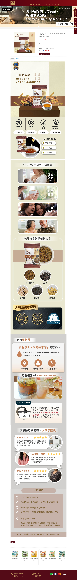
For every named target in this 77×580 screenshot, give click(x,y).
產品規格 (12, 58)
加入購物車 (42, 54)
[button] (32, 4)
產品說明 (17, 58)
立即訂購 (47, 54)
